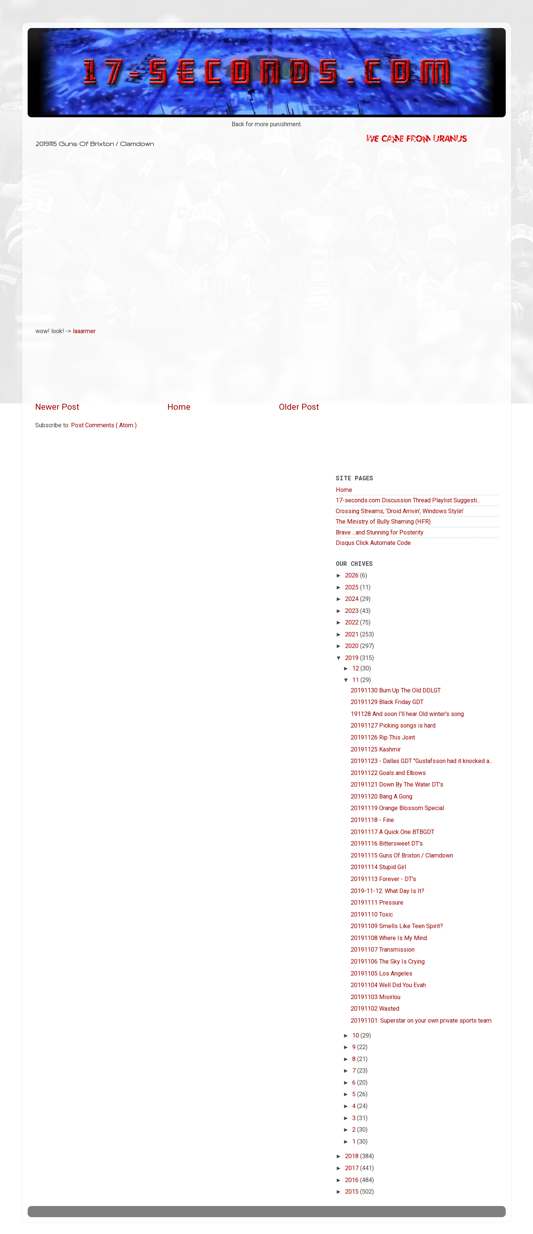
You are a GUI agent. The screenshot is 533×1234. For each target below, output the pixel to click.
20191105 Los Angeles (381, 973)
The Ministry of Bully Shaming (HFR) (383, 521)
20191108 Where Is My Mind (389, 938)
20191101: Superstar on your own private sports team (421, 1020)
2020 (352, 645)
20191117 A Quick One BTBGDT (392, 831)
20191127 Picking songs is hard (393, 725)
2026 (352, 575)
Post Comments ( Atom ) (104, 425)
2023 (352, 610)
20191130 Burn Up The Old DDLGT (396, 690)
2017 (352, 1168)
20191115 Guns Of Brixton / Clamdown (402, 855)
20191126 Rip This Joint (383, 737)
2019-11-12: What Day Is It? (387, 891)
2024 (352, 598)
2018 (352, 1156)
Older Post (299, 407)
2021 (352, 634)
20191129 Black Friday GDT (387, 702)
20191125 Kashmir (376, 749)
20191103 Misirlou (375, 997)
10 (356, 1035)
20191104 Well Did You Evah (388, 985)
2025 (352, 587)
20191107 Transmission (383, 949)
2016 (352, 1180)
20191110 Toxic (372, 914)
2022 (352, 622)
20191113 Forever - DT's (383, 879)
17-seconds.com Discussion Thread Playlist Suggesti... (408, 500)
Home (178, 407)
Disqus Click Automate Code (373, 542)
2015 (352, 1191)
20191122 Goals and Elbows (388, 772)
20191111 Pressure (377, 902)
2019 (352, 657)
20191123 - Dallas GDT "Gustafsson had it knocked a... (422, 761)
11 (356, 679)
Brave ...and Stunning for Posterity (380, 532)
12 (356, 668)
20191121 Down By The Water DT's (397, 784)
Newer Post (57, 407)
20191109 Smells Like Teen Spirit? (397, 926)
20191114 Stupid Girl (378, 867)
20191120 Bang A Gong (381, 796)
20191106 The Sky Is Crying (388, 961)
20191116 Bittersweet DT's (387, 843)
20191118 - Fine (372, 820)
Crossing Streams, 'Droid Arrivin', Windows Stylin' (400, 511)
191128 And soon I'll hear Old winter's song (407, 713)
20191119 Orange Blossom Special (397, 808)
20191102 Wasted (375, 1008)
